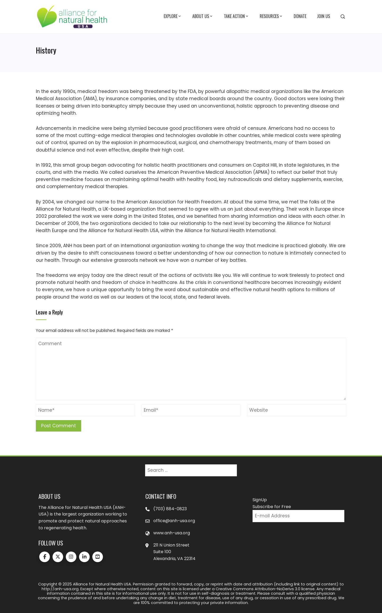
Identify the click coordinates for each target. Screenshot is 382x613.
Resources (271, 16)
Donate (300, 16)
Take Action (236, 16)
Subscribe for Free (272, 507)
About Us (202, 16)
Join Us (323, 16)
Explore (173, 16)
